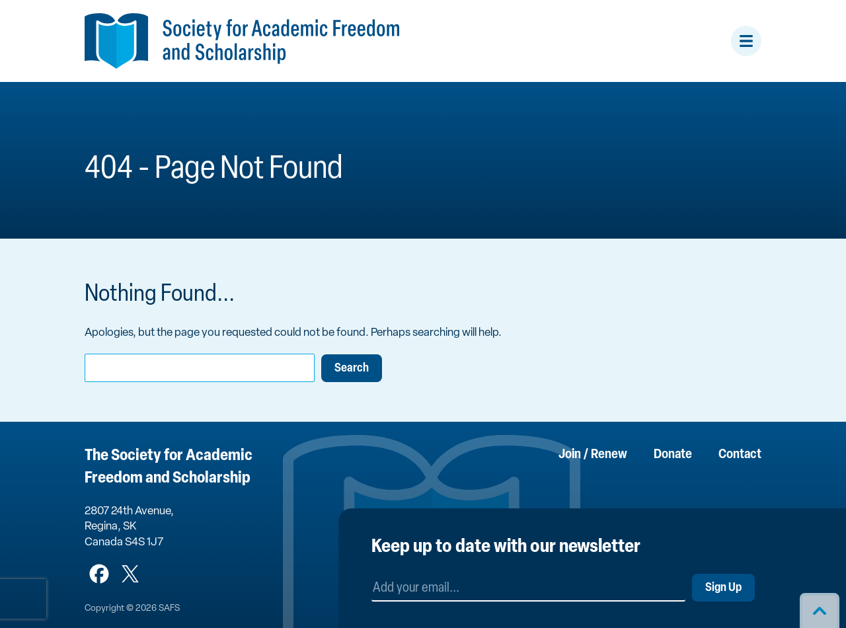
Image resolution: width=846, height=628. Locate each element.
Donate (673, 454)
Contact (739, 454)
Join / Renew (592, 454)
